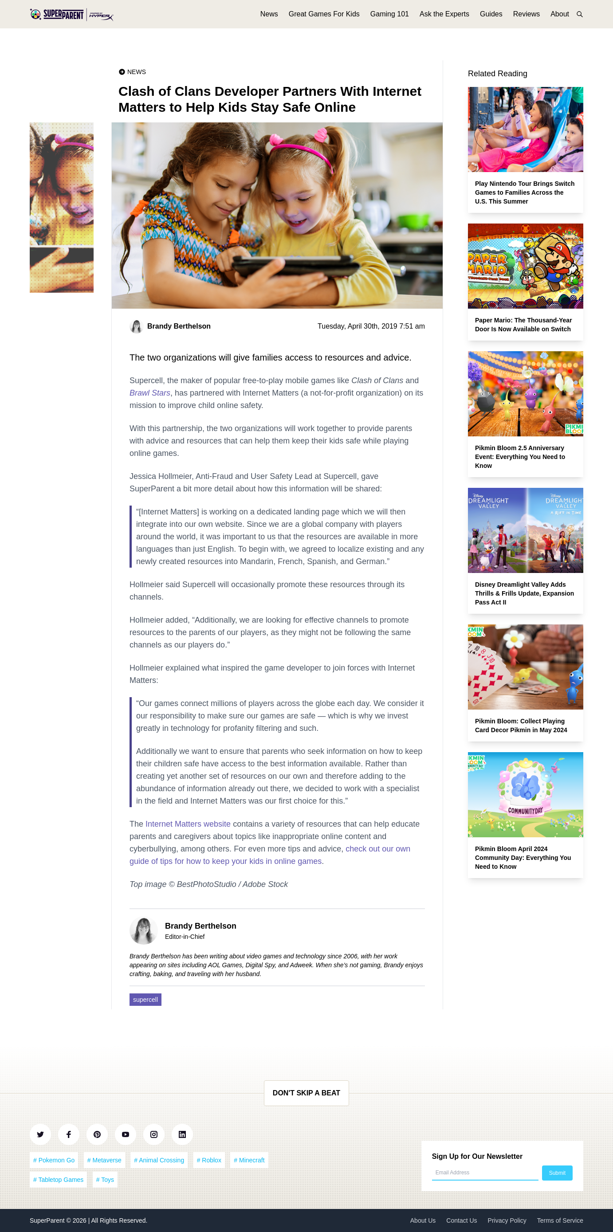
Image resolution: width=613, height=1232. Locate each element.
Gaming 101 (389, 21)
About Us (423, 1220)
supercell (145, 999)
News (269, 21)
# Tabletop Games (58, 1179)
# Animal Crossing (159, 1160)
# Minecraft (249, 1160)
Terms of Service (560, 1220)
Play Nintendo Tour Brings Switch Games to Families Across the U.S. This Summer (525, 192)
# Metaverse (104, 1160)
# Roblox (209, 1160)
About (559, 21)
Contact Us (461, 1220)
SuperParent (48, 1220)
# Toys (105, 1179)
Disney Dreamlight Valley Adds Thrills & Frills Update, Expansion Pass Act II (524, 593)
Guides (491, 21)
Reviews (526, 21)
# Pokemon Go (54, 1160)
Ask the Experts (444, 21)
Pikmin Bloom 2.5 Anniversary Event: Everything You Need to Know (520, 456)
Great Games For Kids (324, 21)
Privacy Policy (507, 1220)
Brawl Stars (150, 392)
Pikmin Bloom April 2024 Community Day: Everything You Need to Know (523, 857)
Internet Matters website (188, 824)
